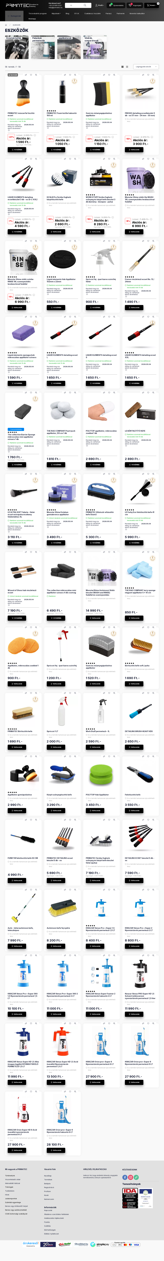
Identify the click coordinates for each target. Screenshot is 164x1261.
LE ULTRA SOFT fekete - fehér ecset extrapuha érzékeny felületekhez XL (21, 514)
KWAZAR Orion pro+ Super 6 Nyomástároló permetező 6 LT (100, 1063)
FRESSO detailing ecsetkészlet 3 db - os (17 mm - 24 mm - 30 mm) (140, 114)
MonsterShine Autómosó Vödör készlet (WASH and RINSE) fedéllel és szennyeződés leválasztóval (100, 593)
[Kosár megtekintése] (151, 5)
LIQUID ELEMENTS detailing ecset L (62, 356)
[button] (14, 16)
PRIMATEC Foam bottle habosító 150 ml (62, 114)
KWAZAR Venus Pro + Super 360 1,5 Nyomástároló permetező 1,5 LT (23, 996)
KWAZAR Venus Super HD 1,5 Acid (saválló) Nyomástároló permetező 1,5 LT (62, 1064)
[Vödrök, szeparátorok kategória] (95, 39)
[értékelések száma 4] (130, 277)
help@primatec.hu (55, 7)
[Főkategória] (6, 25)
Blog (67, 13)
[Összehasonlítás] (25, 74)
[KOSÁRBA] (17, 149)
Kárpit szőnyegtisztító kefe (59, 795)
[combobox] (78, 5)
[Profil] (100, 5)
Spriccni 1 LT (52, 731)
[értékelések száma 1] (52, 110)
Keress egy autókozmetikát (16, 1210)
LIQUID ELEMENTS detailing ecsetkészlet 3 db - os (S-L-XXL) (22, 198)
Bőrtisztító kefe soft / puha (137, 665)
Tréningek (9, 1187)
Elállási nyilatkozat (51, 1234)
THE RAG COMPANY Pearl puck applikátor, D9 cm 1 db (61, 432)
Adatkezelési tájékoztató (54, 1218)
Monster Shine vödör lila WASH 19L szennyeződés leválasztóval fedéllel (140, 199)
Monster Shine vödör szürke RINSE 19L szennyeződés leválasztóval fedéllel (20, 281)
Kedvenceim (49, 1199)
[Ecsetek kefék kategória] (13, 38)
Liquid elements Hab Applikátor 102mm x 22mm (61, 280)
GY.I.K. (76, 13)
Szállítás (47, 1226)
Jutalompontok (11, 1198)
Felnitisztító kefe (132, 795)
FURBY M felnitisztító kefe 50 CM (23, 858)
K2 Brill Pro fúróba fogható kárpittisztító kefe (59, 198)
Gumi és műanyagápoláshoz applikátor (99, 114)
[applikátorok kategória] (65, 38)
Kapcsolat (48, 1210)
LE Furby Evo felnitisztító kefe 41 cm (139, 513)
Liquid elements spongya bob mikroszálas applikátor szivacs (22, 356)
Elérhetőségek (50, 1230)
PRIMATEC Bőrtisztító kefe (20, 731)
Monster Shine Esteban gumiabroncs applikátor (58, 513)
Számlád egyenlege (13, 1202)
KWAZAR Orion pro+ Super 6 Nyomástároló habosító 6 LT (60, 1131)
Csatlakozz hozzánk (92, 13)
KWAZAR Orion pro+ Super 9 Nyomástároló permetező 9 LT (139, 1063)
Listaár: (26, 135)
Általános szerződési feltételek (56, 1214)
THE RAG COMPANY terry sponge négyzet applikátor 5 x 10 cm (140, 591)
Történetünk (10, 1176)
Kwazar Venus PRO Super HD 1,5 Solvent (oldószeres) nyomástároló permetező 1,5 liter (140, 996)
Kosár (46, 1195)
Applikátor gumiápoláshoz (20, 795)
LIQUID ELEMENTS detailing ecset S (101, 356)
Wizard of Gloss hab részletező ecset (22, 591)
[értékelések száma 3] (13, 352)
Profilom (47, 1191)
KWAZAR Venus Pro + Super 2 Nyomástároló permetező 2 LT (139, 929)
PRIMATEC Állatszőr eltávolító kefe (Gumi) (100, 513)
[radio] (127, 67)
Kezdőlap (48, 1176)
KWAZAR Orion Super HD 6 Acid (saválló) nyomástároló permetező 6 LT (22, 1132)
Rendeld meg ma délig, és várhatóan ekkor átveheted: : (15, 127)
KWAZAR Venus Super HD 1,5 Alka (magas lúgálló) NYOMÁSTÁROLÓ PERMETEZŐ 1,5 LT (23, 1064)
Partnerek (121, 13)
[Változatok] (134, 149)
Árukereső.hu (31, 1246)
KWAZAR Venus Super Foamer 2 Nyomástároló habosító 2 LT (100, 995)
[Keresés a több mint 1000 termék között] (85, 5)
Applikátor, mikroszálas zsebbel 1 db (23, 666)
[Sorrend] (146, 66)
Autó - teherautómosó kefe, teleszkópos (20, 929)
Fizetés (47, 1222)
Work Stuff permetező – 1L (98, 731)
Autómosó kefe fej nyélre (58, 928)
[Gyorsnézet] (36, 74)
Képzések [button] (55, 13)
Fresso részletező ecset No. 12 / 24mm (139, 280)
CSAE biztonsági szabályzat (16, 1214)
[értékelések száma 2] (130, 194)
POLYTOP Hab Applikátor (97, 795)
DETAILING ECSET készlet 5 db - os (139, 859)
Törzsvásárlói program (38, 13)
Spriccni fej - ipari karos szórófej (62, 665)
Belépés (47, 1183)
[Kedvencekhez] (31, 74)
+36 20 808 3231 (55, 5)
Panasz (109, 13)
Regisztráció (49, 1187)
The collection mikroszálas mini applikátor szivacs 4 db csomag (61, 591)
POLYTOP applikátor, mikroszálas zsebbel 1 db (101, 432)
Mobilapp (32, 19)
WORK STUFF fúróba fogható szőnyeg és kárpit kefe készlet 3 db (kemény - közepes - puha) (100, 199)
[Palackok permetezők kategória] (42, 39)
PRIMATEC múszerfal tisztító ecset (21, 114)
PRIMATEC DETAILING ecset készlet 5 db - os (60, 859)
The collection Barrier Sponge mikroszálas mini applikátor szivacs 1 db (21, 436)
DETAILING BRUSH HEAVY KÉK (139, 731)
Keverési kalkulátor (137, 13)
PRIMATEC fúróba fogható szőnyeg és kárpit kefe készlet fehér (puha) (100, 860)
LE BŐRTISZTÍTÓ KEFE (135, 431)
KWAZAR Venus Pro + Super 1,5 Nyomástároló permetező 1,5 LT (100, 929)
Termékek (48, 1180)
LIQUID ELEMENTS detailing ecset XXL (140, 356)
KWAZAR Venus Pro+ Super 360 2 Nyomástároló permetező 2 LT (62, 995)
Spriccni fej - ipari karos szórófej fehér (101, 280)
